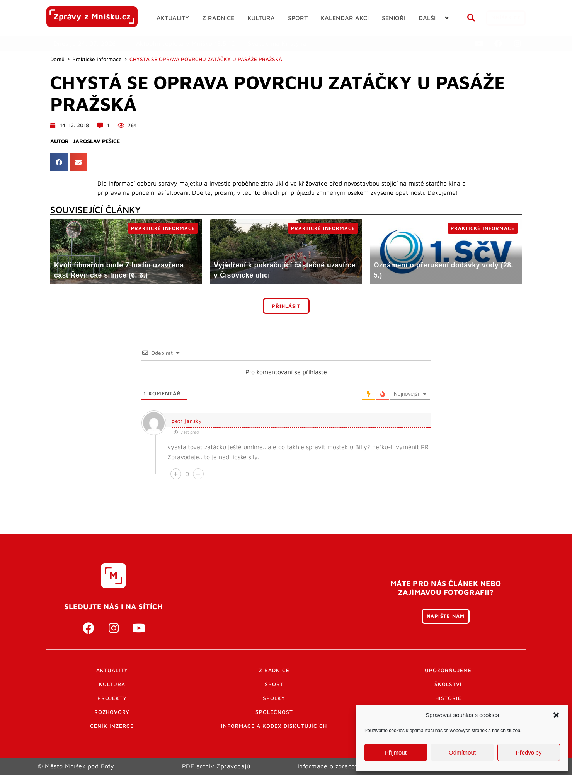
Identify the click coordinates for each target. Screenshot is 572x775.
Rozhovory (111, 712)
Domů (57, 59)
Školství (448, 684)
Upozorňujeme (448, 670)
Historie (448, 698)
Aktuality (112, 670)
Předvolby (529, 752)
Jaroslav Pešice (96, 141)
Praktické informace (97, 59)
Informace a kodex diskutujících (274, 726)
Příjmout (396, 752)
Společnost (274, 712)
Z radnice (274, 670)
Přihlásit (286, 306)
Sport (274, 684)
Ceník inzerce (112, 726)
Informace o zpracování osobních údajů (356, 766)
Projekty (112, 698)
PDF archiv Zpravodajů (216, 766)
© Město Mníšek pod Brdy (76, 766)
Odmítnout (462, 752)
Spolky (274, 698)
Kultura (112, 684)
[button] (556, 715)
